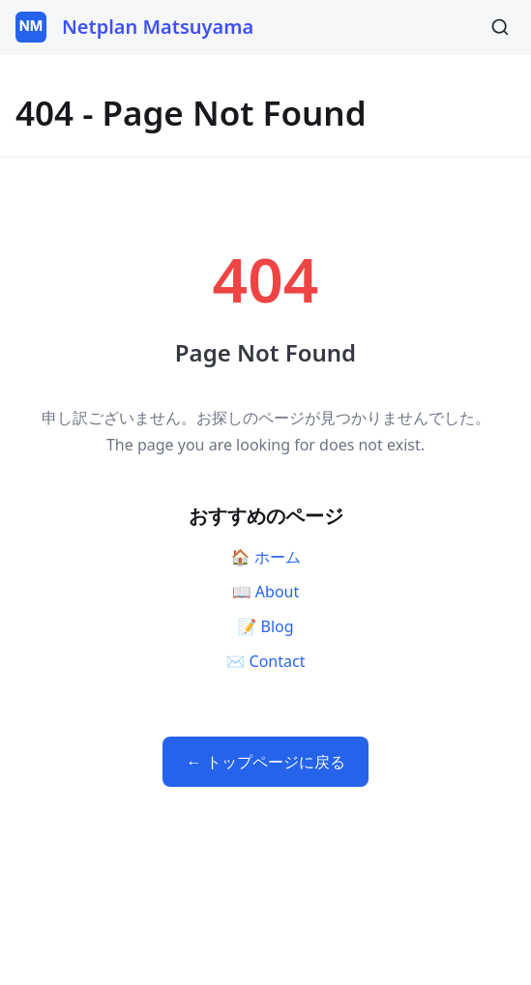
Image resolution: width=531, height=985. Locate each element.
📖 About (266, 591)
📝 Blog (265, 626)
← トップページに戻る (265, 761)
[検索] (500, 27)
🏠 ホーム (265, 556)
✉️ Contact (266, 661)
